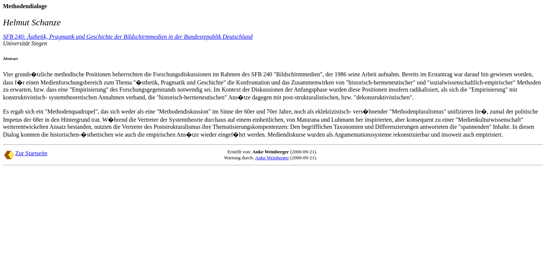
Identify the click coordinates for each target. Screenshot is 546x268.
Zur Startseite (31, 153)
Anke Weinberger (272, 157)
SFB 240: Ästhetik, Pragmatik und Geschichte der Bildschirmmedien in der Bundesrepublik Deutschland (128, 37)
